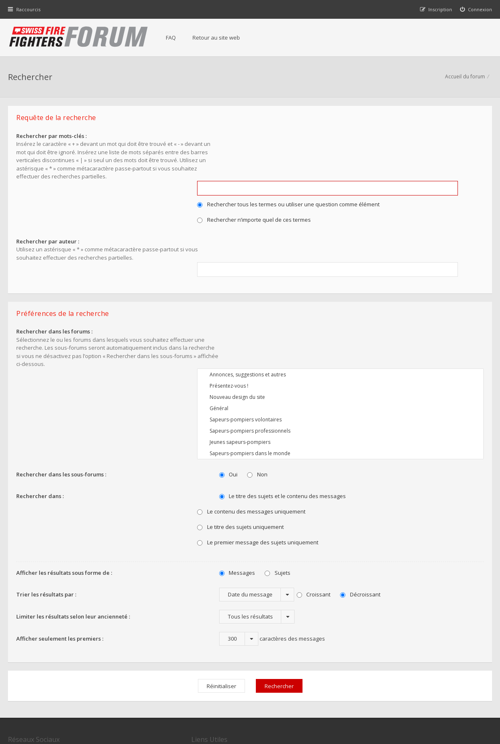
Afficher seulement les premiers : (60, 535)
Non (246, 372)
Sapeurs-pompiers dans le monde (345, 350)
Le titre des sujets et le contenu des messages (271, 393)
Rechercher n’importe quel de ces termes (265, 169)
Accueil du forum (465, 77)
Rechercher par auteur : (48, 196)
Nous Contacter (359, 636)
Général (345, 305)
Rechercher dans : (40, 393)
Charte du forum (194, 662)
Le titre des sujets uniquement (251, 424)
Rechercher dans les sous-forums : (62, 371)
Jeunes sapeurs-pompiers (345, 339)
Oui (217, 372)
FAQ (172, 37)
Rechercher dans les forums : (55, 272)
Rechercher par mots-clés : (52, 137)
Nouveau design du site (345, 294)
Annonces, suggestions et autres (345, 272)
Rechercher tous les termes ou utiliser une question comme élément (299, 154)
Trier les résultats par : (47, 491)
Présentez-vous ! (345, 283)
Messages (226, 470)
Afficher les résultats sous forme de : (64, 469)
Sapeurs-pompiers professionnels (345, 328)
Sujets (267, 470)
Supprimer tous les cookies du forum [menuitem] (448, 701)
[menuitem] (476, 9)
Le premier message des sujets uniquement (268, 439)
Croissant (302, 492)
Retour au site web (217, 37)
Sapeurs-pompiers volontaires (345, 317)
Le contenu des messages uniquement (262, 409)
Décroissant (349, 492)
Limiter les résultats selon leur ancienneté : (73, 513)
